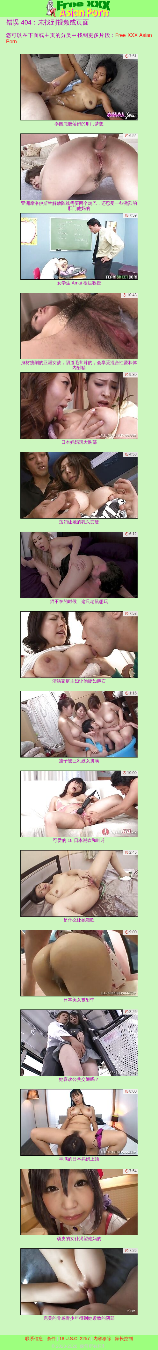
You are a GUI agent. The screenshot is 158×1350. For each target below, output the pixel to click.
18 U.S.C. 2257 (74, 1338)
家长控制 (124, 1338)
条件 (51, 1338)
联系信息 (34, 1338)
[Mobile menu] (6, 9)
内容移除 (102, 1338)
